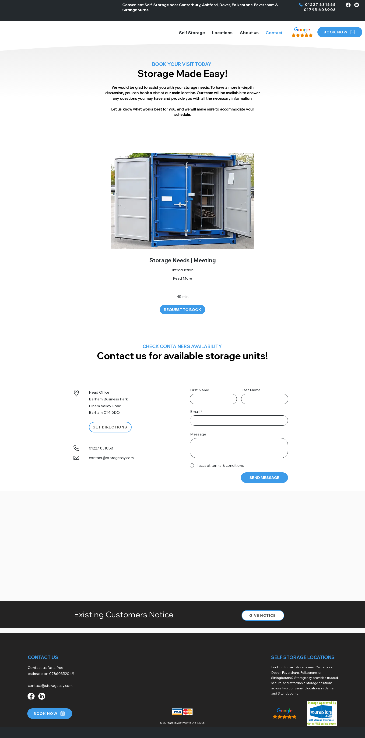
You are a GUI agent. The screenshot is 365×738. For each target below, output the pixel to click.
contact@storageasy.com (111, 457)
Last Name (251, 390)
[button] (222, 32)
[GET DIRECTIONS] (110, 427)
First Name (199, 390)
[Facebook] (348, 5)
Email (195, 411)
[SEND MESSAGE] (264, 477)
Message (198, 434)
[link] (182, 260)
